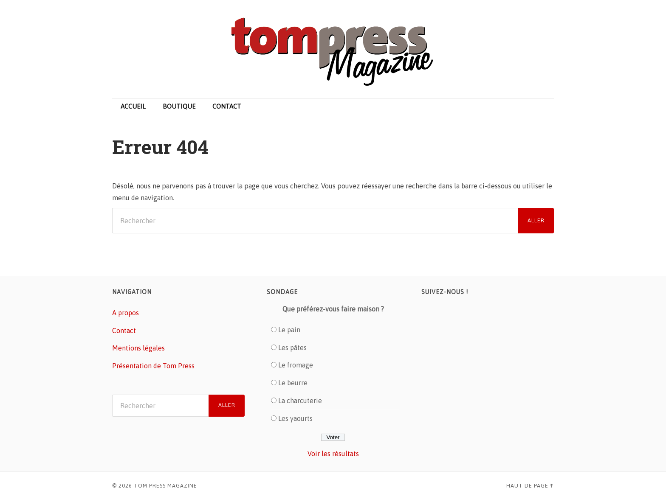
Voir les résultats (333, 453)
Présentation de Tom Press (153, 366)
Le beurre (293, 383)
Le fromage (295, 365)
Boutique (179, 106)
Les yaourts (295, 418)
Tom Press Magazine (165, 485)
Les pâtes (292, 347)
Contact (226, 106)
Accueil (133, 106)
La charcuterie (300, 400)
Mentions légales (138, 348)
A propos (125, 313)
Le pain (289, 330)
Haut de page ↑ (530, 485)
